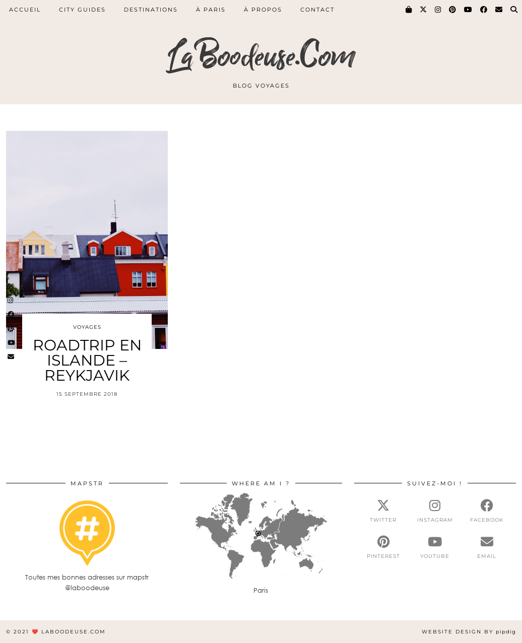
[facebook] (487, 511)
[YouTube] (468, 9)
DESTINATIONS (151, 9)
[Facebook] (484, 9)
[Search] (514, 9)
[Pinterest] (453, 9)
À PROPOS (263, 9)
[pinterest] (383, 547)
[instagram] (435, 511)
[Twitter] (424, 9)
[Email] (499, 9)
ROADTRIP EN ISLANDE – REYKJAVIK (87, 360)
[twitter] (383, 511)
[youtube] (435, 547)
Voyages (87, 327)
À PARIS (211, 9)
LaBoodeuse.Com (261, 57)
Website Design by (469, 631)
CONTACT (317, 9)
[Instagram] (438, 9)
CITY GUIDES (82, 9)
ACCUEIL (25, 9)
